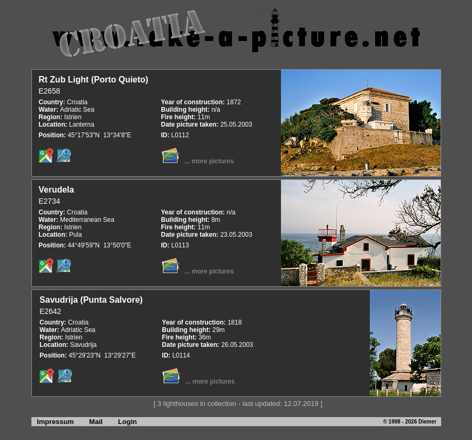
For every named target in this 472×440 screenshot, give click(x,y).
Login (127, 422)
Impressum (52, 422)
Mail (96, 422)
